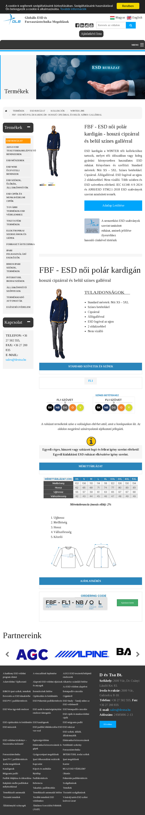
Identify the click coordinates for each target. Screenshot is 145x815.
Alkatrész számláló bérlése (75, 681)
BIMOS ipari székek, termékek (13, 268)
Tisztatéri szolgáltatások (74, 792)
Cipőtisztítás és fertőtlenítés (45, 696)
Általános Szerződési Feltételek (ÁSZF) (47, 807)
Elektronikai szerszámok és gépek (16, 234)
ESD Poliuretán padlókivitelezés (47, 700)
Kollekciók (58, 110)
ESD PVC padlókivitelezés (15, 700)
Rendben (128, 6)
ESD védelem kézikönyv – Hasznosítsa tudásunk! (15, 742)
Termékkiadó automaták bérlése (47, 792)
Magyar (117, 17)
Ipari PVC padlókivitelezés (15, 759)
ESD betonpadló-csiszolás (75, 709)
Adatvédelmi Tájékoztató (14, 681)
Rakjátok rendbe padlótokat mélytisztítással (15, 785)
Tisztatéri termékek (13, 223)
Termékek (18, 110)
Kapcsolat (13, 322)
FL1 (90, 380)
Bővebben (108, 724)
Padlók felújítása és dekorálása (17, 778)
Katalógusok (8, 768)
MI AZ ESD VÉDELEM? (74, 768)
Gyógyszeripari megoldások (46, 754)
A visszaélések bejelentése (44, 673)
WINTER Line (77, 110)
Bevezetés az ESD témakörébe (16, 696)
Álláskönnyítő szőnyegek (16, 289)
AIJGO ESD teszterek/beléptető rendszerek (18, 151)
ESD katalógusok (41, 722)
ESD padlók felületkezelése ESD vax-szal (47, 729)
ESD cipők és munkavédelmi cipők (15, 197)
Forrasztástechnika (18, 244)
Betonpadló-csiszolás (73, 691)
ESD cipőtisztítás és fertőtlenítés (17, 722)
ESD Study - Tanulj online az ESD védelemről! (76, 702)
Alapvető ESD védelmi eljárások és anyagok (47, 683)
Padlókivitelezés (40, 778)
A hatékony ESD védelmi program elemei (14, 675)
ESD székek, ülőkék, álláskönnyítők (17, 184)
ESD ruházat (37, 110)
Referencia (37, 783)
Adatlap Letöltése (113, 205)
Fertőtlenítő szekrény (72, 745)
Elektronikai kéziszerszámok (76, 740)
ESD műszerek (15, 160)
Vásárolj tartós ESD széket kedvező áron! (75, 799)
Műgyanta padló (10, 773)
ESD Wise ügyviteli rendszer (12, 170)
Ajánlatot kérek (127, 603)
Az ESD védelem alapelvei (75, 686)
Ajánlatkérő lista (91, 33)
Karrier (66, 764)
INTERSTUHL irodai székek (76, 754)
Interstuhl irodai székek (15, 279)
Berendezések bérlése (42, 691)
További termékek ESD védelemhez (15, 211)
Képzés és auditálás (42, 768)
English (134, 17)
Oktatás (66, 773)
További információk (73, 9)
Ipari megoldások (71, 759)
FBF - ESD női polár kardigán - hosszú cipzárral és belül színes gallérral (57, 114)
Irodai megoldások (11, 764)
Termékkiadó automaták (15, 299)
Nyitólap (37, 773)
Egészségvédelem (18, 307)
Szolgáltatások (69, 783)
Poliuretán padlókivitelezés (75, 778)
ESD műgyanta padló (73, 722)
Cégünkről (67, 696)
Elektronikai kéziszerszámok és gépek (47, 747)
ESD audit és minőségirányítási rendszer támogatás (47, 711)
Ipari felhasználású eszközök (16, 254)
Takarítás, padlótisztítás (44, 787)
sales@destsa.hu (16, 359)
